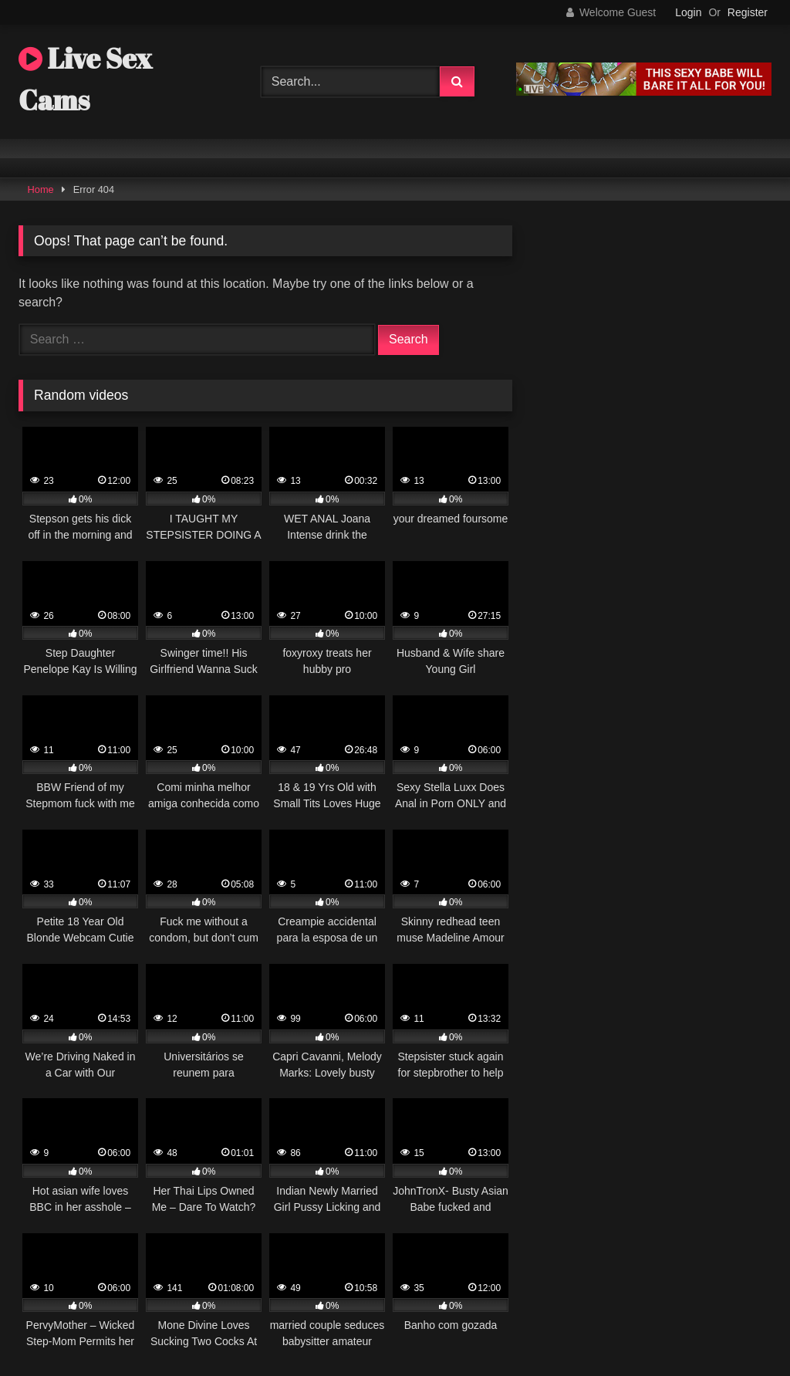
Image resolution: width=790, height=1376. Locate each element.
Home (41, 189)
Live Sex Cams (85, 78)
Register (748, 12)
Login (688, 12)
